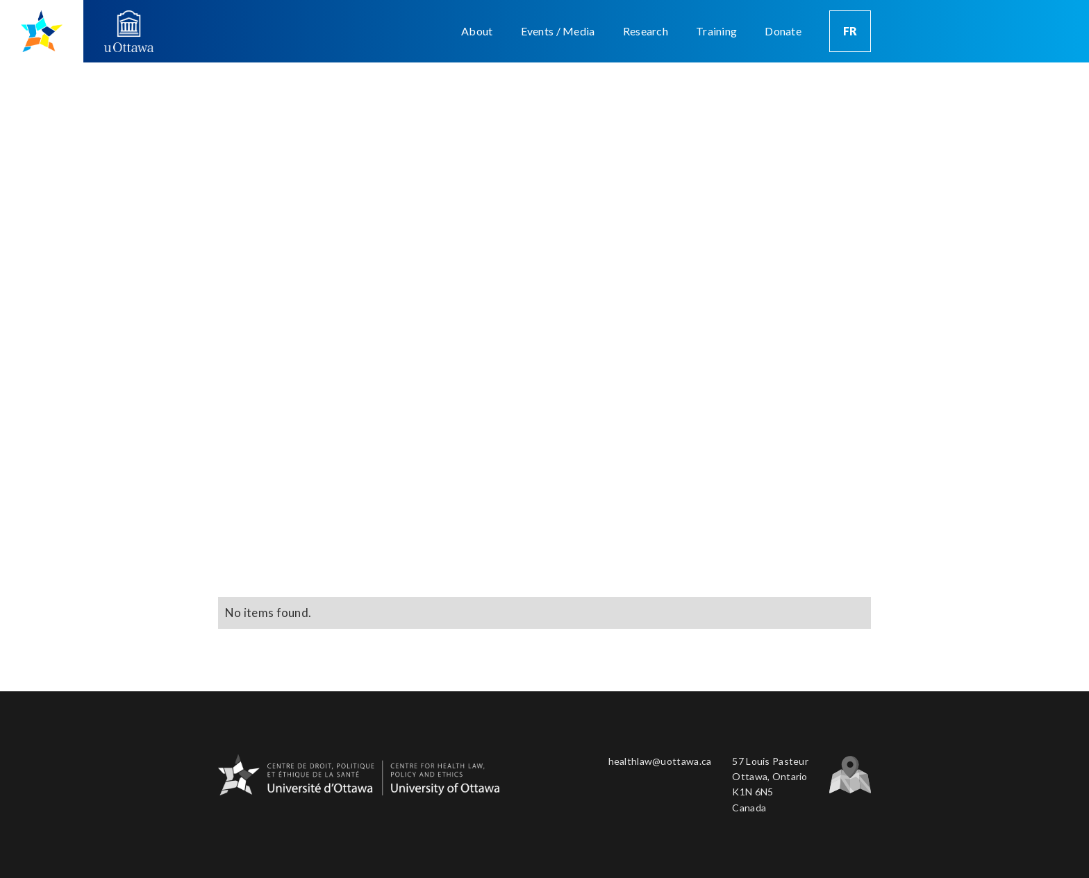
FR (850, 30)
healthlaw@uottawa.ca (660, 761)
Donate (783, 30)
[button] (476, 31)
